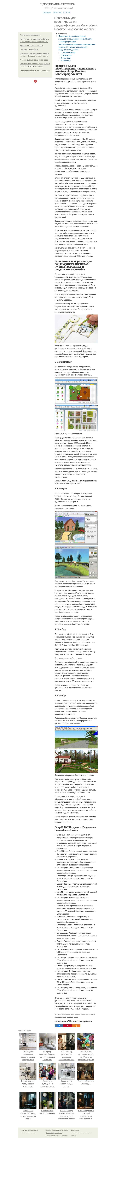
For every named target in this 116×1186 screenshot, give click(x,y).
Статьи (66, 12)
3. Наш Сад (65, 58)
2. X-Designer (66, 55)
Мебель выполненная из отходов (34, 60)
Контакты (48, 1130)
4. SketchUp (65, 61)
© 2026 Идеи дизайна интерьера (29, 1130)
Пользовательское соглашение (60, 1130)
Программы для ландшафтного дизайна (66, 1017)
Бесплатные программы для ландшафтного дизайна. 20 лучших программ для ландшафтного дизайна (76, 47)
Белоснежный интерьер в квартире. (35, 70)
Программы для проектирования (70, 1014)
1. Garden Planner (68, 52)
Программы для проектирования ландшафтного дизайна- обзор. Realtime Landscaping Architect (75, 39)
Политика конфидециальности (54, 1133)
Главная (47, 12)
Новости (57, 12)
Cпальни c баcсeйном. (29, 49)
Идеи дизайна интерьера (58, 4)
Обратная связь (75, 1130)
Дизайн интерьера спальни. (31, 46)
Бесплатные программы (88, 1014)
